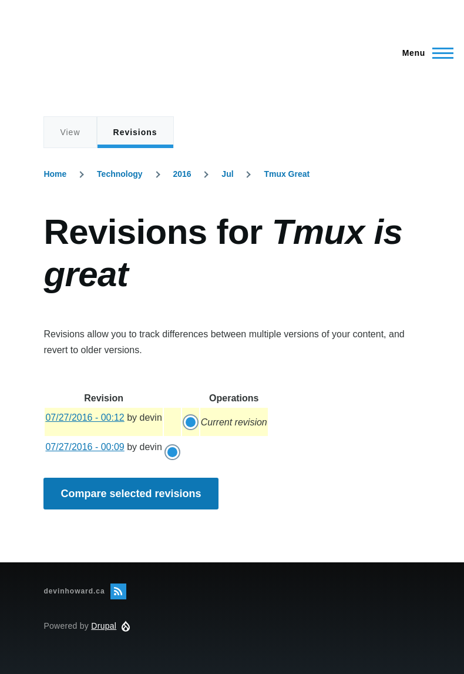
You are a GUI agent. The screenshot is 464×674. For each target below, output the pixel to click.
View (70, 132)
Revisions (135, 138)
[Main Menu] (424, 52)
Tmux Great (287, 174)
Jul (227, 174)
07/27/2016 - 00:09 (84, 447)
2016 (182, 174)
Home (54, 174)
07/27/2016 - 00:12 (84, 417)
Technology (120, 174)
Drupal (103, 626)
